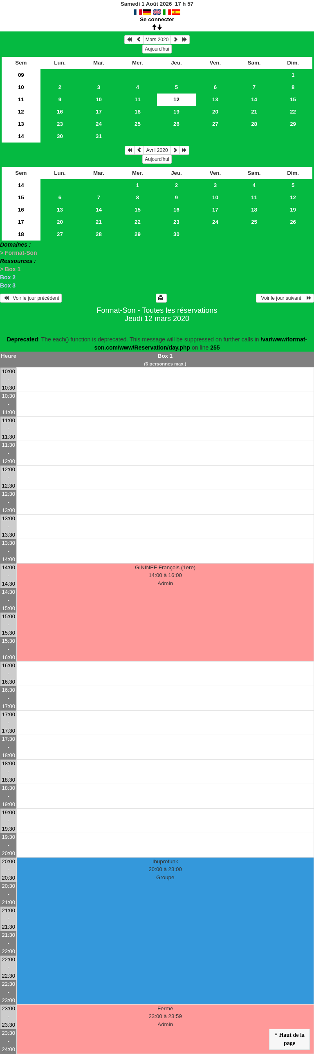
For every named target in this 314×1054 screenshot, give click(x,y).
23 (60, 124)
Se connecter (157, 19)
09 (21, 75)
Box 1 (165, 356)
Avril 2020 (157, 150)
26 (176, 124)
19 (176, 112)
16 (60, 112)
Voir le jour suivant (285, 298)
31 (99, 136)
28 (254, 124)
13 (215, 99)
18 (138, 112)
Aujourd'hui (157, 49)
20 (215, 112)
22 (293, 112)
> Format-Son (18, 253)
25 (138, 124)
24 (99, 124)
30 (60, 136)
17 (99, 112)
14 (254, 99)
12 (21, 112)
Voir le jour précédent (30, 298)
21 (254, 112)
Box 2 (8, 277)
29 (293, 124)
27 (215, 124)
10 (21, 87)
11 (21, 99)
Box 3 (8, 285)
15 (293, 99)
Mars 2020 (157, 39)
